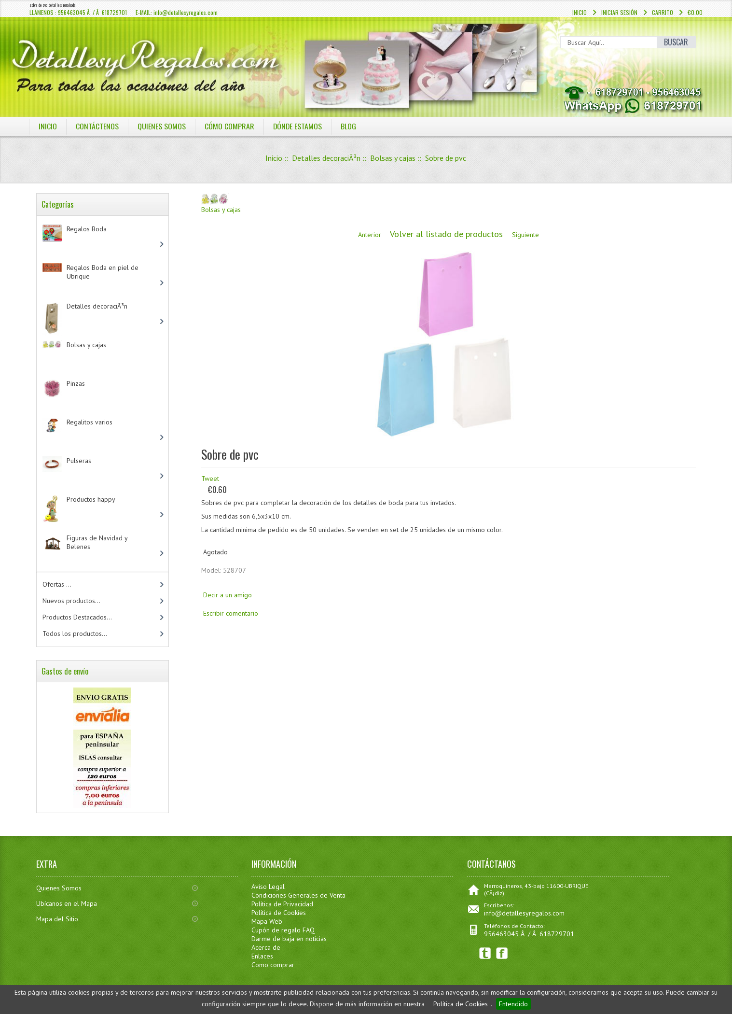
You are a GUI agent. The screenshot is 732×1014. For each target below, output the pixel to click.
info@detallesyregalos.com (524, 913)
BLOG (349, 126)
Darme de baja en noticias (289, 938)
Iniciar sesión (619, 12)
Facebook (502, 953)
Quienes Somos (59, 888)
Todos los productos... (74, 633)
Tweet (210, 478)
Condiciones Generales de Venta (298, 895)
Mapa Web (266, 921)
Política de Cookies (460, 1004)
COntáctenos (97, 126)
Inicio (579, 12)
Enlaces (262, 956)
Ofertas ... (56, 584)
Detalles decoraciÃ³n (326, 158)
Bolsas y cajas (392, 158)
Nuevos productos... (71, 600)
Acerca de (265, 947)
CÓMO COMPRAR (229, 126)
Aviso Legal (268, 886)
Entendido (513, 1004)
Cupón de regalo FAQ (283, 930)
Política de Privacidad (282, 904)
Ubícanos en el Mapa (66, 903)
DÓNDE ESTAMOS (298, 126)
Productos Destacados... (77, 617)
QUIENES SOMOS (162, 126)
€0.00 (695, 12)
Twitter (485, 953)
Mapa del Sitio (57, 919)
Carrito (662, 12)
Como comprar (272, 964)
